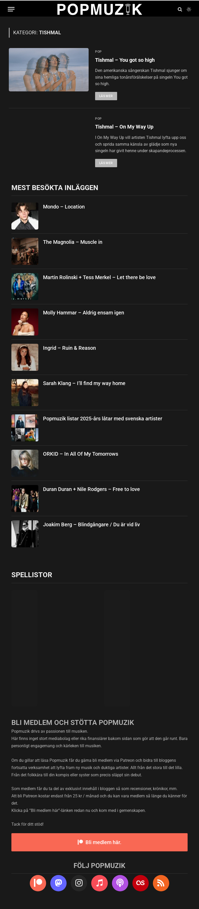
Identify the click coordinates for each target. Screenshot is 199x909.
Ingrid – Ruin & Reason (69, 348)
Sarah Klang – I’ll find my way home (84, 384)
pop (98, 51)
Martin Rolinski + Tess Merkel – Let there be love (99, 278)
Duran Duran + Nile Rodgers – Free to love (91, 490)
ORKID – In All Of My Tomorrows (80, 454)
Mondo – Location (64, 207)
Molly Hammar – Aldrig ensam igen (83, 313)
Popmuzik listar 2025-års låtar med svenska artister (102, 419)
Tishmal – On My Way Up (125, 127)
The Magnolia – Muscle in (72, 242)
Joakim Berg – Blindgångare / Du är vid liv (91, 525)
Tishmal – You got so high (127, 60)
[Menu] (11, 9)
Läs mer (106, 96)
